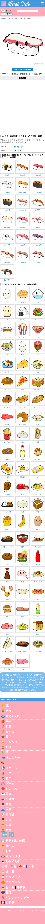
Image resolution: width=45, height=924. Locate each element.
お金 (9, 851)
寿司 (16, 18)
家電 (8, 804)
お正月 (10, 887)
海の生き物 (13, 757)
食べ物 (11, 18)
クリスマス (13, 877)
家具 (8, 809)
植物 (8, 711)
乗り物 (10, 799)
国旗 (8, 793)
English (8, 911)
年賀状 (21, 887)
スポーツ (12, 768)
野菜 (8, 726)
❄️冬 (31, 866)
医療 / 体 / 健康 (15, 840)
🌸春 (4, 866)
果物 (8, 721)
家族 (8, 825)
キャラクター (15, 856)
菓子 (8, 737)
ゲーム (10, 783)
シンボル (12, 788)
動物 (8, 747)
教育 (8, 830)
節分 (8, 892)
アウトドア (13, 773)
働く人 (10, 845)
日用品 (10, 814)
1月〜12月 (12, 861)
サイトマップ (24, 911)
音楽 (8, 778)
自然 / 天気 (13, 716)
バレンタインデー (18, 897)
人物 (8, 819)
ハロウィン (13, 882)
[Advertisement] (22, 108)
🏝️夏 (13, 866)
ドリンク (12, 742)
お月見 (10, 902)
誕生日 (10, 871)
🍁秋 (22, 866)
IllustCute (3, 18)
